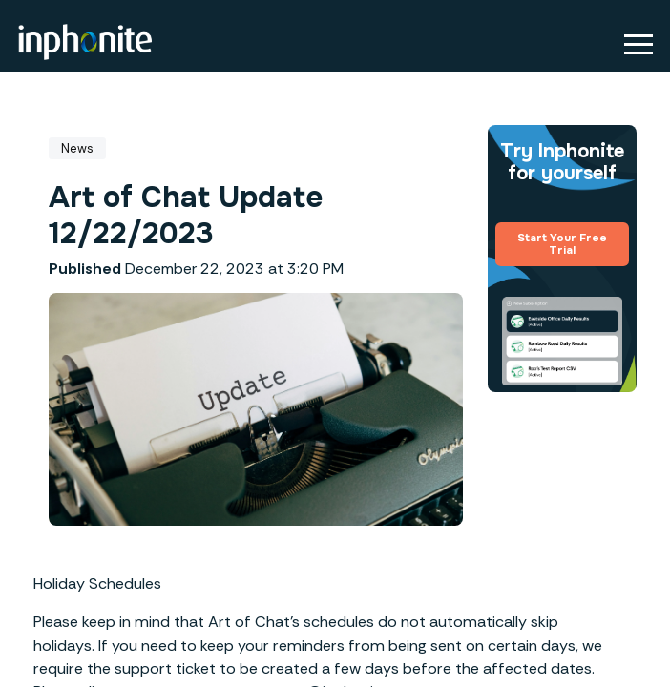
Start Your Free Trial (562, 245)
